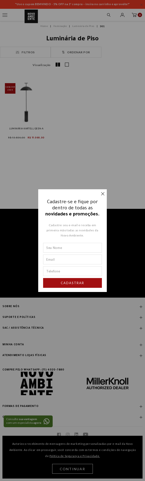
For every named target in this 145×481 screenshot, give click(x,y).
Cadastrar (72, 283)
